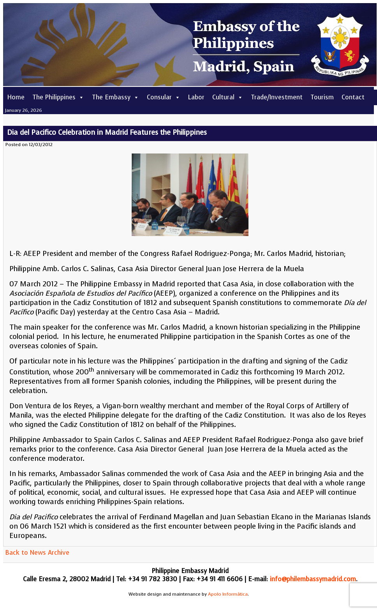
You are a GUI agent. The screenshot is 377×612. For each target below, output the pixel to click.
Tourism (322, 97)
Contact (353, 97)
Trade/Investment (277, 97)
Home (16, 97)
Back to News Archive (37, 553)
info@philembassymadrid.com (313, 579)
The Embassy (115, 97)
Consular (163, 97)
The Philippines (58, 97)
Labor (196, 97)
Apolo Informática (228, 594)
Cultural (227, 97)
